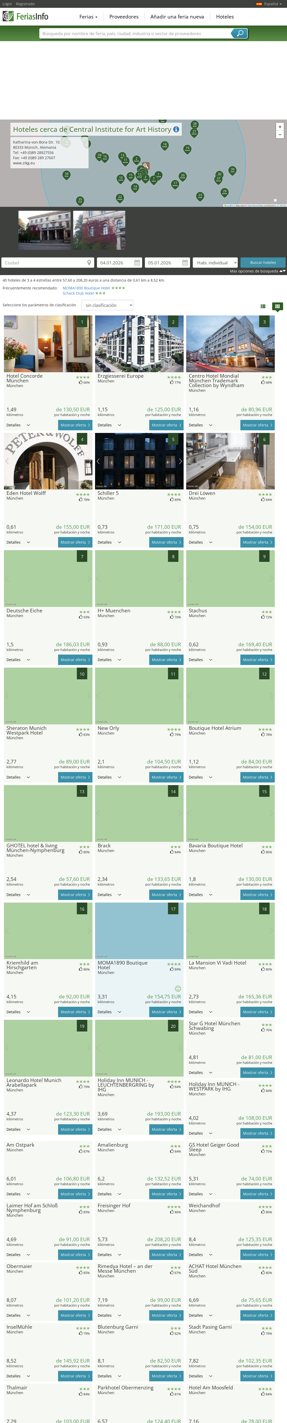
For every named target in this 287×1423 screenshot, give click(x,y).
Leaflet (229, 205)
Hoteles (225, 16)
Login (7, 3)
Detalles (18, 424)
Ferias (88, 16)
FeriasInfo (29, 16)
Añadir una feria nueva (177, 16)
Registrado (25, 3)
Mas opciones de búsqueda (254, 271)
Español (273, 3)
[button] (155, 172)
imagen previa (7, 344)
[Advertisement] (143, 80)
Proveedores (124, 16)
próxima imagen (89, 344)
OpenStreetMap (255, 205)
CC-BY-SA (281, 205)
